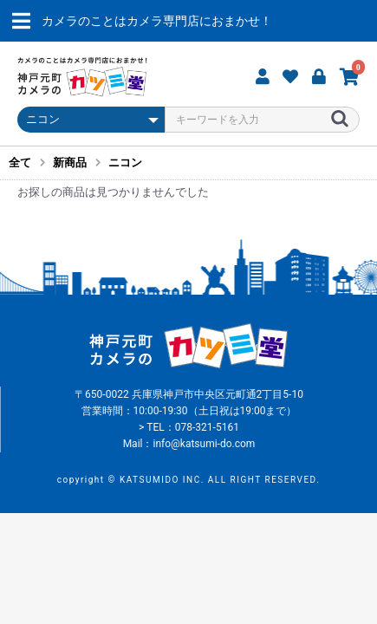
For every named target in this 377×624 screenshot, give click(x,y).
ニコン (125, 162)
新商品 (70, 162)
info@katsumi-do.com (204, 444)
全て (20, 162)
